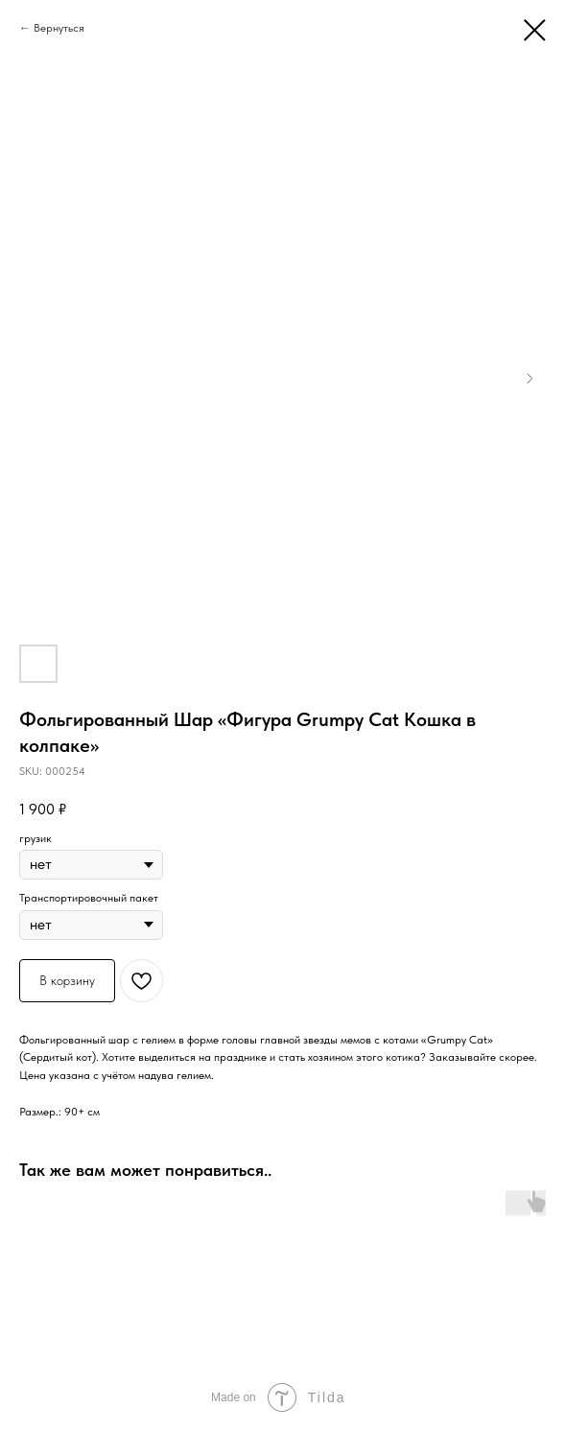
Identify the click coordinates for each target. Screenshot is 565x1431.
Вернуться (59, 28)
